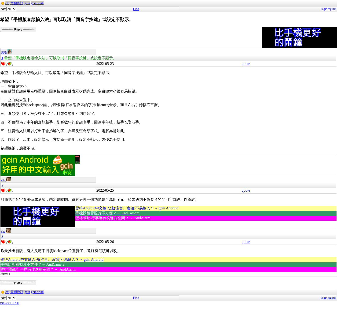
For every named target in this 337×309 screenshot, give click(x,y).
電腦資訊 (16, 3)
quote (246, 64)
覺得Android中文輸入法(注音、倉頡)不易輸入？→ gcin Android (126, 208)
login (324, 9)
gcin (27, 3)
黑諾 (6, 52)
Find (136, 9)
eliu (6, 180)
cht (7, 3)
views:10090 (9, 303)
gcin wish (37, 3)
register (332, 9)
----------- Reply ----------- (18, 29)
